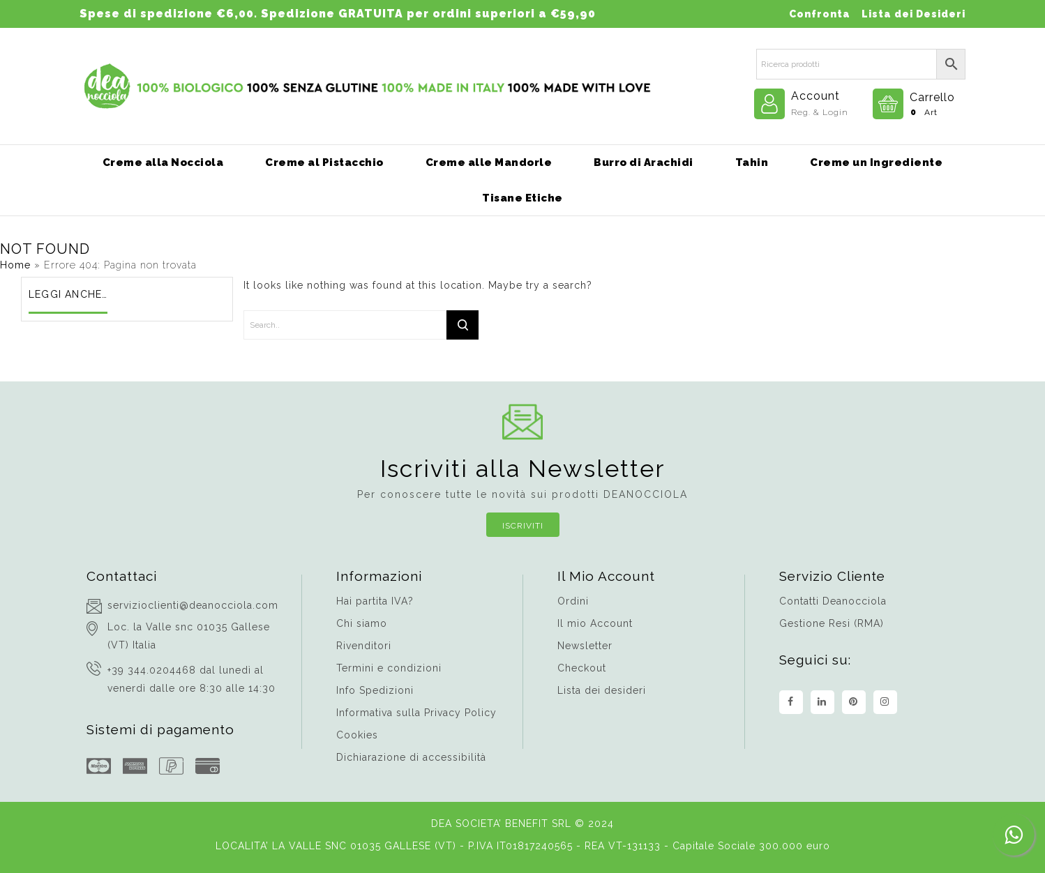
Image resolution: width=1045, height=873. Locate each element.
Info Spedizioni (375, 690)
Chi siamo (361, 623)
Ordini (573, 601)
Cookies (357, 735)
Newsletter (584, 645)
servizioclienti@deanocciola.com (192, 605)
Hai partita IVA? (375, 601)
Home (15, 265)
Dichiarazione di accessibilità (411, 757)
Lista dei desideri (601, 690)
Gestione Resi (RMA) (831, 623)
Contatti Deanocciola (833, 601)
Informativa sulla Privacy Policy (416, 712)
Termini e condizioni (389, 668)
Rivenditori (363, 645)
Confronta (819, 14)
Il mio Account (595, 623)
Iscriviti (522, 526)
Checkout (581, 668)
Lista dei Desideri (913, 14)
